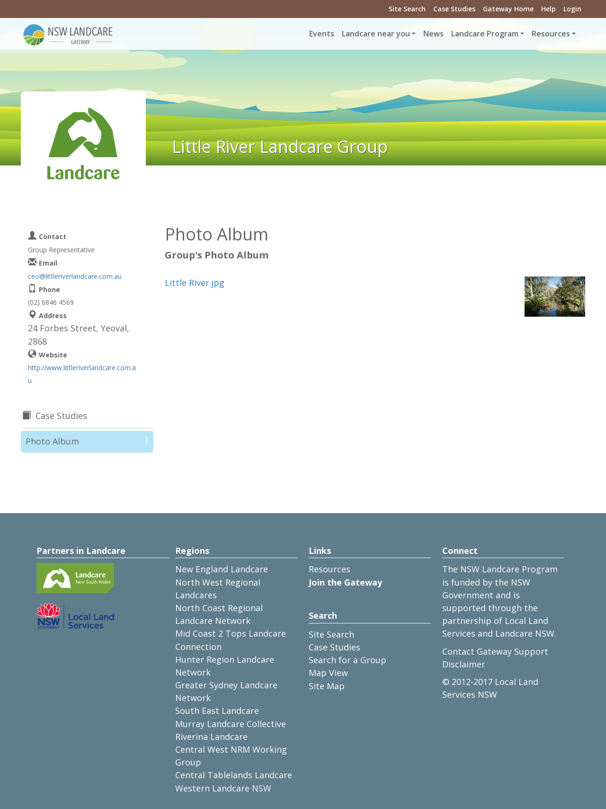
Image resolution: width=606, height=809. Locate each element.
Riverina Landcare (211, 736)
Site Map (327, 686)
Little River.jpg (194, 282)
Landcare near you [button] (376, 33)
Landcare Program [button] (484, 33)
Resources (329, 569)
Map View (328, 672)
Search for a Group (347, 660)
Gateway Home (508, 8)
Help (548, 8)
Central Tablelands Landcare (233, 775)
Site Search (407, 8)
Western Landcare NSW (223, 788)
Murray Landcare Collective (230, 723)
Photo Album (52, 441)
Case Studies (454, 8)
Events (321, 33)
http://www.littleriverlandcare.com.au (82, 374)
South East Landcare (217, 710)
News (433, 33)
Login (572, 8)
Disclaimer (463, 664)
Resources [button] (551, 33)
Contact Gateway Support (495, 651)
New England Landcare (221, 569)
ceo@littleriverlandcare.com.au (75, 276)
